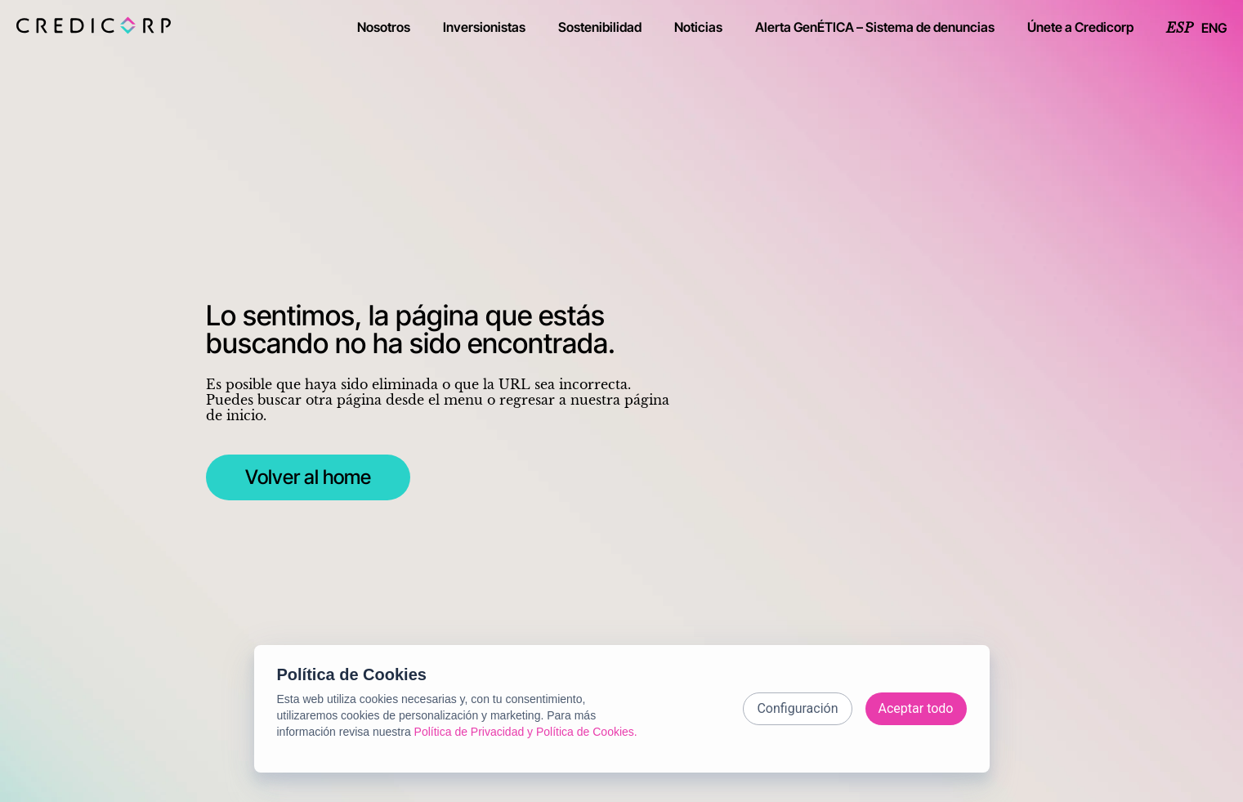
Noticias (698, 27)
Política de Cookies (352, 674)
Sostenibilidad (600, 27)
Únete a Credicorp (1080, 27)
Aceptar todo (916, 708)
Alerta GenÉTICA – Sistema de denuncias (875, 27)
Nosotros (383, 27)
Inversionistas (484, 27)
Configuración (797, 708)
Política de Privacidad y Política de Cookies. (525, 731)
